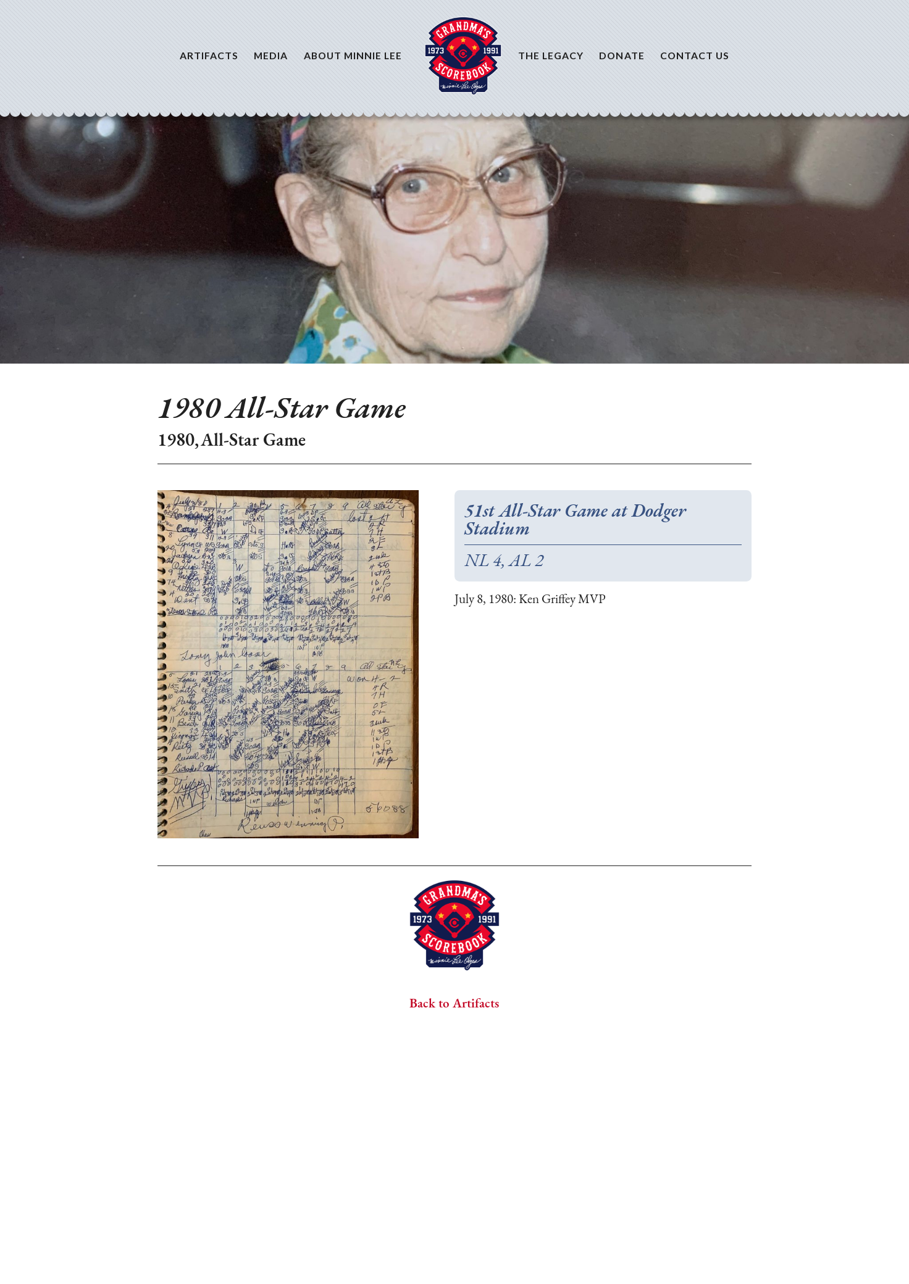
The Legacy (551, 55)
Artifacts (209, 55)
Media (271, 55)
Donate (621, 55)
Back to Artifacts (454, 1004)
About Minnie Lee (353, 55)
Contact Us (695, 55)
